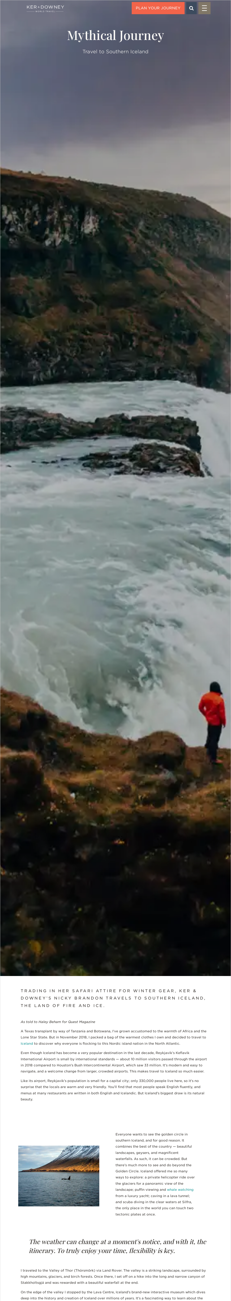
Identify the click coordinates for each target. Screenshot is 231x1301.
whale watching (180, 1190)
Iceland (27, 1044)
